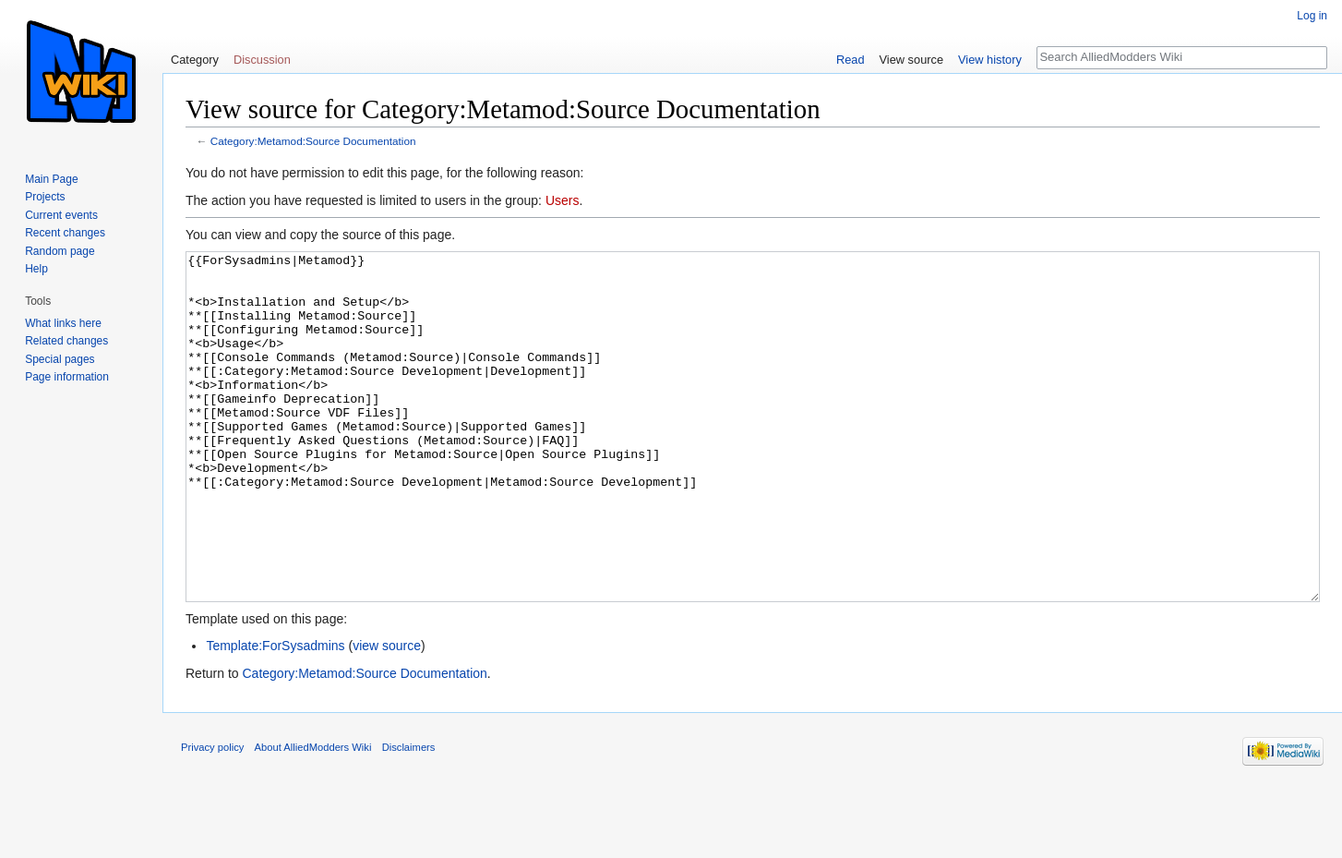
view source (387, 714)
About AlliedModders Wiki (313, 816)
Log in (1312, 15)
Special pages (59, 359)
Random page (59, 251)
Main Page (51, 179)
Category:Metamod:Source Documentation (313, 141)
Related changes (66, 340)
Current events (61, 215)
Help (36, 268)
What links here (63, 323)
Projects (45, 196)
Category (195, 59)
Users (562, 200)
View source (911, 59)
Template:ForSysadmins (275, 714)
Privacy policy (212, 816)
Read (850, 59)
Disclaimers (409, 816)
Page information (67, 376)
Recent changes (65, 232)
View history (990, 59)
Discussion (262, 59)
